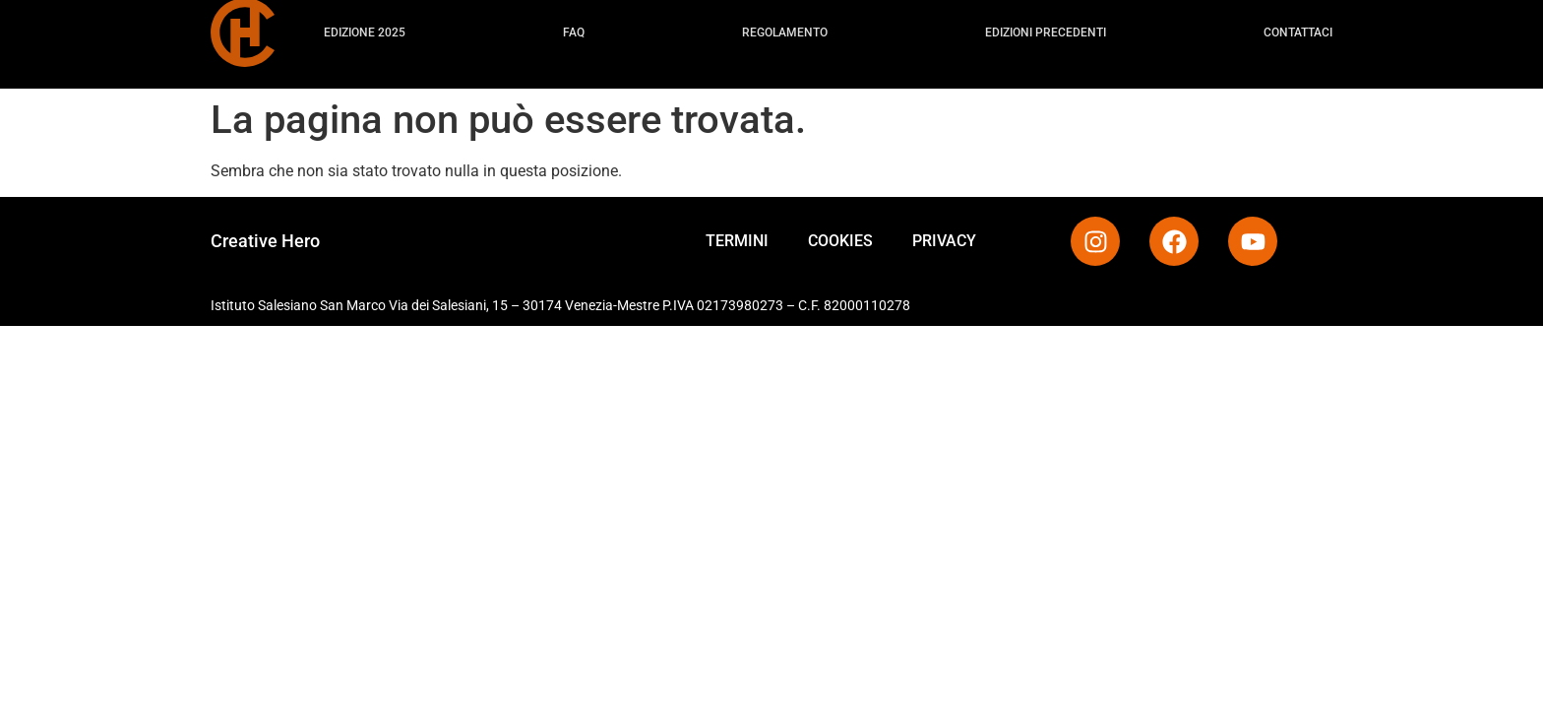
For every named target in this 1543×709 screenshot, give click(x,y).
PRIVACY (944, 240)
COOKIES (840, 240)
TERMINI (737, 240)
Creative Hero (265, 240)
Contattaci (1298, 27)
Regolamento (785, 27)
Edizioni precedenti (1045, 27)
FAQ (574, 27)
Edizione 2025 (364, 27)
